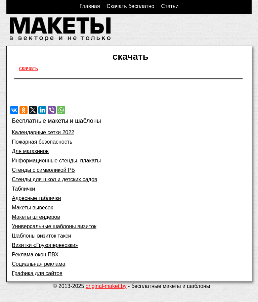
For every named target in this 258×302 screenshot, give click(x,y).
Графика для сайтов (37, 273)
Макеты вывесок (32, 207)
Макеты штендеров (36, 217)
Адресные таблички (36, 198)
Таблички (23, 189)
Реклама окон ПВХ (35, 254)
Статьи (169, 6)
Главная (90, 6)
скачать (28, 68)
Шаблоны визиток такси (41, 236)
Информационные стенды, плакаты (56, 160)
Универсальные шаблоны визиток (54, 226)
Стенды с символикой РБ (43, 170)
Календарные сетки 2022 (43, 132)
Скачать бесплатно (131, 6)
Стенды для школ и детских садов (54, 179)
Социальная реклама (38, 264)
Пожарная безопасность (42, 142)
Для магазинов (30, 151)
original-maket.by (106, 286)
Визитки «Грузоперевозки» (45, 245)
